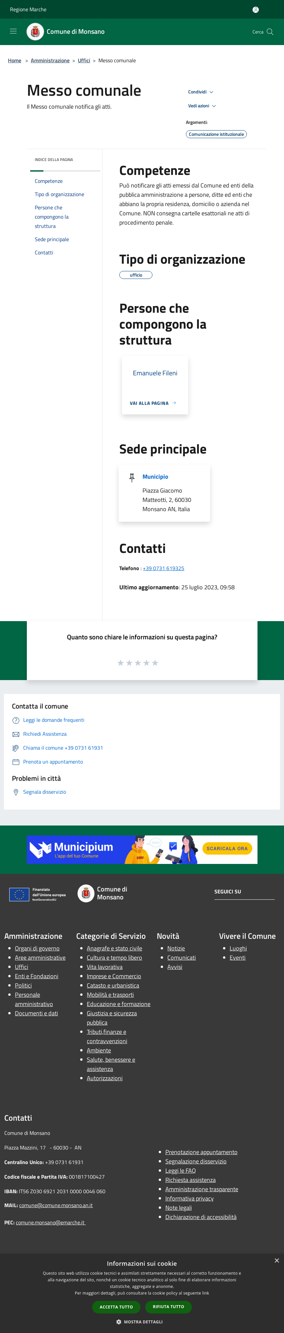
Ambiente (99, 1050)
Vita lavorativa (105, 966)
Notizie (176, 948)
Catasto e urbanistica (113, 985)
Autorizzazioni (105, 1078)
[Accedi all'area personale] (256, 10)
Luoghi (238, 948)
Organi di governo (37, 948)
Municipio (155, 476)
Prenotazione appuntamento (201, 1151)
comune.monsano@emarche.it (51, 1222)
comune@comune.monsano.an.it (56, 1205)
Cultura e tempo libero (114, 957)
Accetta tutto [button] (116, 1307)
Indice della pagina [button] (54, 159)
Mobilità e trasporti (110, 994)
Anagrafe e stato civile (114, 948)
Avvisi (174, 966)
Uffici (84, 60)
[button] (142, 1321)
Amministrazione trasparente (201, 1189)
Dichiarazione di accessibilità (201, 1216)
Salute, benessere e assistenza (111, 1064)
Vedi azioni (203, 106)
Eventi (238, 957)
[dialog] (142, 1293)
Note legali (178, 1207)
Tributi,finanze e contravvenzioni (107, 1036)
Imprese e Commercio (114, 976)
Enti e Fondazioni (36, 976)
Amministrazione (50, 60)
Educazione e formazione (118, 1003)
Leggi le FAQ (180, 1170)
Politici (23, 985)
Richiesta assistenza (190, 1179)
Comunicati (181, 957)
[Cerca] (270, 32)
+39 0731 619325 (163, 568)
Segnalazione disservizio (196, 1161)
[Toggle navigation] (13, 31)
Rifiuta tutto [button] (168, 1306)
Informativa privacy (189, 1198)
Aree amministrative (40, 957)
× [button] (276, 1260)
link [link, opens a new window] (205, 1293)
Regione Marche (28, 9)
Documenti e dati (36, 1013)
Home (14, 60)
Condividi (201, 92)
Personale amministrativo (34, 999)
